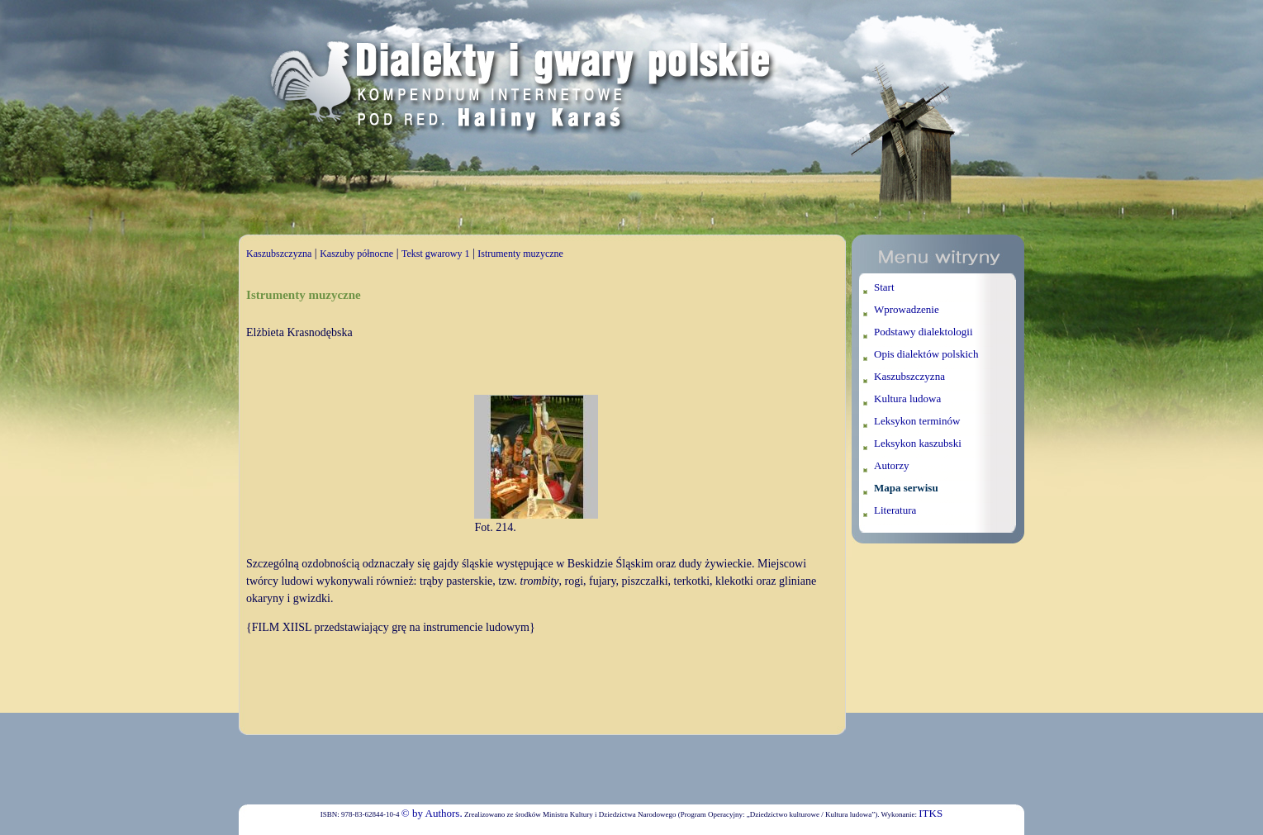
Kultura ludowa (907, 398)
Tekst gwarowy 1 (435, 253)
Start (884, 287)
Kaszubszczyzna (278, 253)
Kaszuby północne (356, 253)
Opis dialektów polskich (926, 354)
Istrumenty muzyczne (520, 253)
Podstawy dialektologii (923, 331)
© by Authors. (432, 813)
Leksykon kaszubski (917, 443)
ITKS (931, 813)
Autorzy (891, 465)
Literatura (895, 510)
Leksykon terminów (917, 421)
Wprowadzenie (906, 309)
